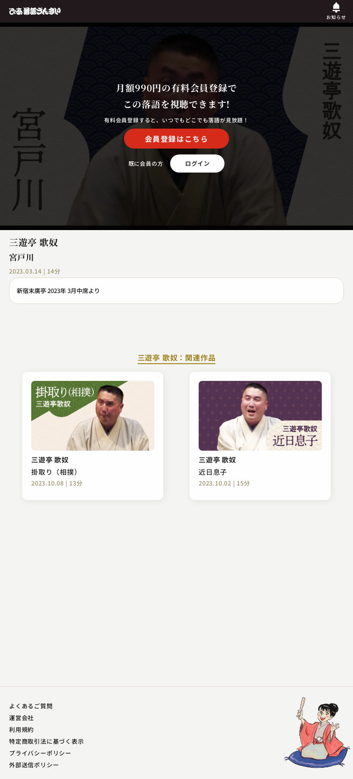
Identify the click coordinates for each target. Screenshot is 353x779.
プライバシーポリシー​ (40, 753)
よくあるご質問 (31, 706)
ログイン (197, 163)
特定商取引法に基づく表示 (46, 741)
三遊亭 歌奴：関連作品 (177, 358)
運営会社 (21, 717)
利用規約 (21, 729)
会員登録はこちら (177, 138)
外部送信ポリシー (34, 764)
